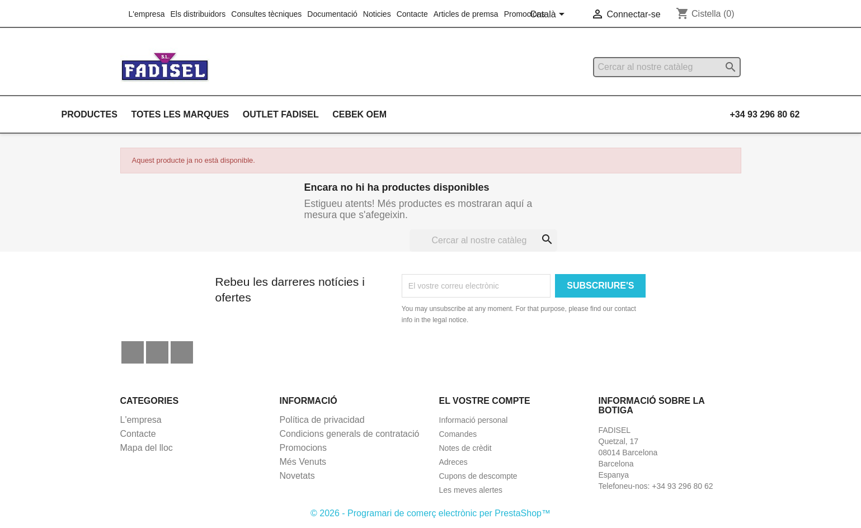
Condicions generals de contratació (350, 434)
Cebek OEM (359, 114)
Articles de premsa (466, 14)
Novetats (297, 475)
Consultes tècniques (266, 14)
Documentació (332, 14)
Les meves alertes (471, 489)
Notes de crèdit (465, 448)
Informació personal (473, 420)
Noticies (377, 14)
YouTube (157, 352)
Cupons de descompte (478, 476)
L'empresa (147, 14)
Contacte (412, 14)
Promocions (524, 14)
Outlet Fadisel (281, 114)
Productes (89, 114)
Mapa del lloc (146, 447)
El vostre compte (484, 401)
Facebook (132, 352)
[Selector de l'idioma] (549, 15)
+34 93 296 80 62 (764, 114)
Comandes (458, 434)
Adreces (453, 462)
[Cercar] (667, 67)
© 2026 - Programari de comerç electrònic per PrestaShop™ (430, 513)
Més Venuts (303, 461)
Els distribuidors (197, 14)
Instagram (182, 352)
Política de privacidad (322, 420)
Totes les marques (180, 114)
